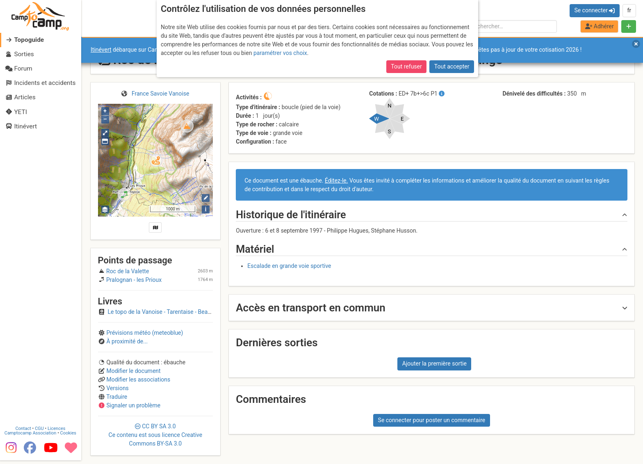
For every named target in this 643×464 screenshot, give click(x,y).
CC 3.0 (156, 435)
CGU (40, 431)
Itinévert (101, 49)
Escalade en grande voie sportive (289, 266)
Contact (24, 431)
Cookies (69, 436)
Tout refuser (406, 66)
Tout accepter (452, 66)
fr (629, 10)
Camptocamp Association (31, 436)
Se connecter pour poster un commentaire (432, 420)
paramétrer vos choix (280, 53)
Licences (57, 431)
